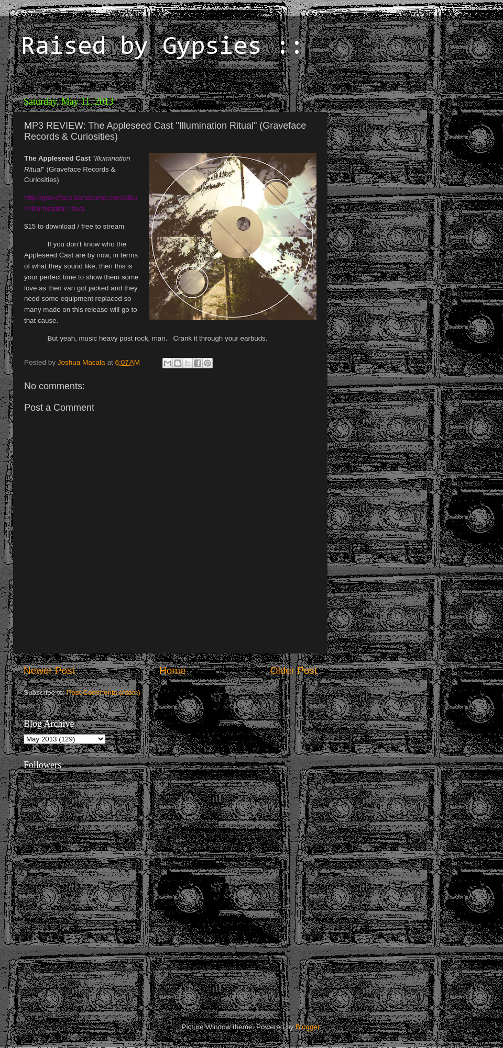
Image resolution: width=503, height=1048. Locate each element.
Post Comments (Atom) (103, 692)
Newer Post (49, 670)
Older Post (293, 670)
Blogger (308, 1027)
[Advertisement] (406, 157)
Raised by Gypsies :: (162, 48)
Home (172, 670)
